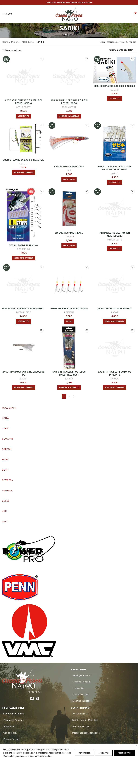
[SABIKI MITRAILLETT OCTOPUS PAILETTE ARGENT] (69, 347)
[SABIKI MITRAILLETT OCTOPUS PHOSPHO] (114, 347)
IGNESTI (114, 173)
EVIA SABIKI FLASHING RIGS (69, 166)
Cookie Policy (9, 732)
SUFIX (5, 501)
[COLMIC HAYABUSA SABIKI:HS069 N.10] (23, 139)
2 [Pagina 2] (69, 396)
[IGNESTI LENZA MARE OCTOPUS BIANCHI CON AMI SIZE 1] (114, 142)
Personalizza (84, 753)
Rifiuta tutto (104, 753)
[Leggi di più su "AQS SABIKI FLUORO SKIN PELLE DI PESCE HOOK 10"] (23, 116)
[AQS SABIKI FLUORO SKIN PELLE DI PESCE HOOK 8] (69, 76)
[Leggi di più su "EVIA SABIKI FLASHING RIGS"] (69, 179)
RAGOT (114, 312)
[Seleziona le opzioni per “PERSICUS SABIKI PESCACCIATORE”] (69, 321)
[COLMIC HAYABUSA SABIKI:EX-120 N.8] (114, 69)
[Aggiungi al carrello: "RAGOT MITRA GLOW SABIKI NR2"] (114, 321)
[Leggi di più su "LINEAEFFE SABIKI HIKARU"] (69, 245)
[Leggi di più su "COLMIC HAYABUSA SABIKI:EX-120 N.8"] (114, 98)
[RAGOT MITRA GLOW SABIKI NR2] (114, 284)
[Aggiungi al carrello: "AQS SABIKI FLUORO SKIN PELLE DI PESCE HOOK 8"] (69, 116)
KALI (4, 511)
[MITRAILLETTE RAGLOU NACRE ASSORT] (23, 284)
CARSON (6, 449)
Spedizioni (8, 726)
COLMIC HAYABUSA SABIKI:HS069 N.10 (23, 160)
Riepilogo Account (81, 675)
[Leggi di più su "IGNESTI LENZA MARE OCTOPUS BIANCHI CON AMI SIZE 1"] (114, 182)
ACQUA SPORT (23, 107)
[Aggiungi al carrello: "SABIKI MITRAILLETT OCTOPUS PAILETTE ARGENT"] (69, 387)
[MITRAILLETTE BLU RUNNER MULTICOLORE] (114, 208)
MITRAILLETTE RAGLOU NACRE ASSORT (23, 308)
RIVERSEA (7, 480)
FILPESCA (7, 490)
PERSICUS (69, 312)
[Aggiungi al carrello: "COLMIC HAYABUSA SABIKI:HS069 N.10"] (23, 172)
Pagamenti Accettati (13, 720)
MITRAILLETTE (114, 239)
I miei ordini (77, 688)
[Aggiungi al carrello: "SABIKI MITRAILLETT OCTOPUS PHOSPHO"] (114, 387)
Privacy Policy (10, 739)
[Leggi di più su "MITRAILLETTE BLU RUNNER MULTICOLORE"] (114, 248)
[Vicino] (136, 745)
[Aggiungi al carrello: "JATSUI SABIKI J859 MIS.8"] (23, 258)
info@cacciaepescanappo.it (85, 732)
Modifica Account (80, 681)
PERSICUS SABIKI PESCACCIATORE (69, 308)
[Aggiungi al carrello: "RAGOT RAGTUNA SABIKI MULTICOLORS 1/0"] (23, 387)
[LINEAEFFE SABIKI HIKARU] (69, 208)
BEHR (5, 469)
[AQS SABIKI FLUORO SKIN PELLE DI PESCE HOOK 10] (23, 76)
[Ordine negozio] (122, 50)
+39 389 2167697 (81, 726)
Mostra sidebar (13, 50)
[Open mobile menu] (7, 14)
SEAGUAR (7, 438)
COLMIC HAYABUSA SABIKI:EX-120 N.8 (114, 86)
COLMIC (115, 90)
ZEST (5, 521)
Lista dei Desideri (80, 694)
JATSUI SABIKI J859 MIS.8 (23, 245)
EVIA (69, 170)
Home (5, 42)
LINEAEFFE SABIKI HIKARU (69, 233)
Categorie (67, 34)
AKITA (5, 418)
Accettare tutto (124, 753)
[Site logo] (69, 13)
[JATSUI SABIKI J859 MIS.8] (23, 215)
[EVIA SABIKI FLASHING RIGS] (69, 142)
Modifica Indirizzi (80, 700)
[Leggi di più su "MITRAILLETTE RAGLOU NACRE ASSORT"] (23, 321)
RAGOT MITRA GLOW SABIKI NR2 (115, 308)
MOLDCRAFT (9, 407)
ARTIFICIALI (28, 42)
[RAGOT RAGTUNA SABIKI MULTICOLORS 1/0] (23, 347)
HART (5, 459)
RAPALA (69, 378)
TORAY (6, 428)
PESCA (15, 42)
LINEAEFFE (69, 236)
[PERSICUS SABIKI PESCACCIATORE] (69, 284)
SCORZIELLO (23, 249)
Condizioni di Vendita (13, 713)
